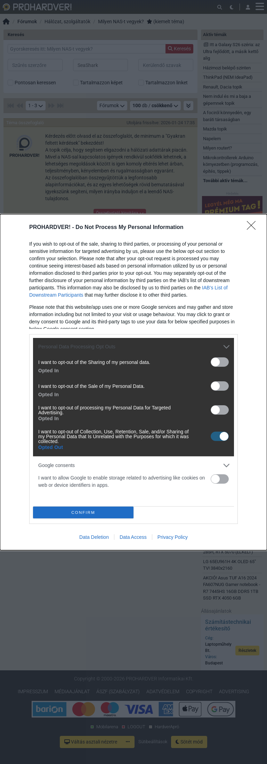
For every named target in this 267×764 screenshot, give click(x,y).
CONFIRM (83, 512)
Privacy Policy (172, 537)
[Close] (253, 227)
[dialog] (133, 382)
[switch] (220, 362)
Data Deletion (94, 537)
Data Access (133, 537)
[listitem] (133, 346)
